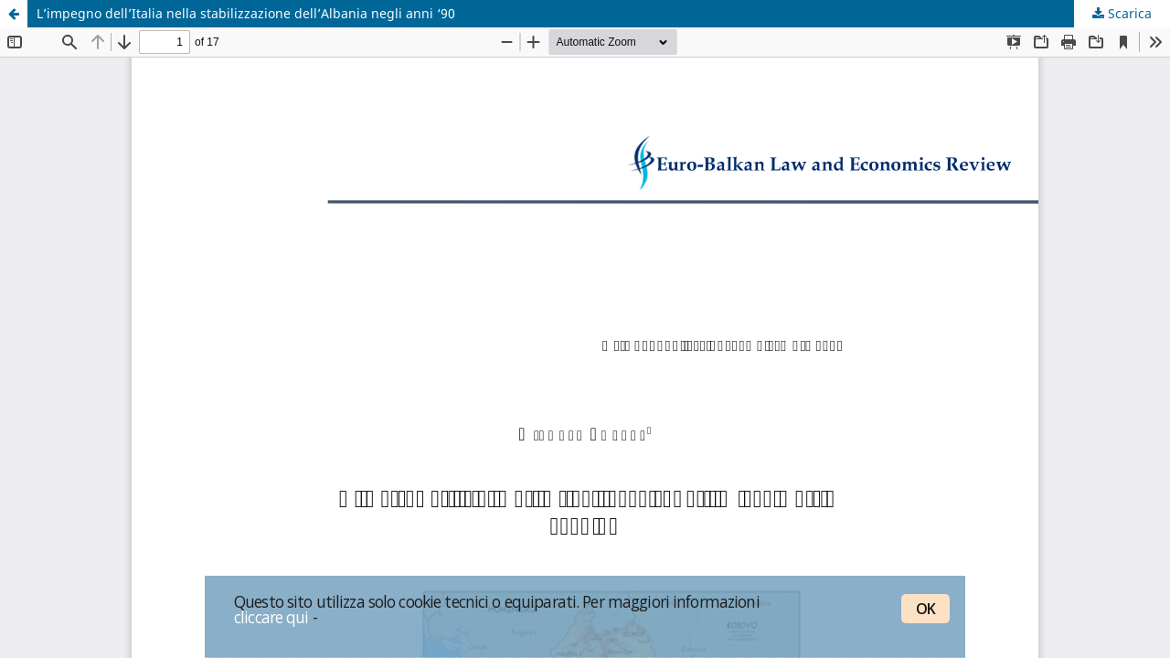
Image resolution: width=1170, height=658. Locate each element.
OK (925, 609)
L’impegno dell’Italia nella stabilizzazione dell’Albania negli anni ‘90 (246, 13)
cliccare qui (271, 617)
